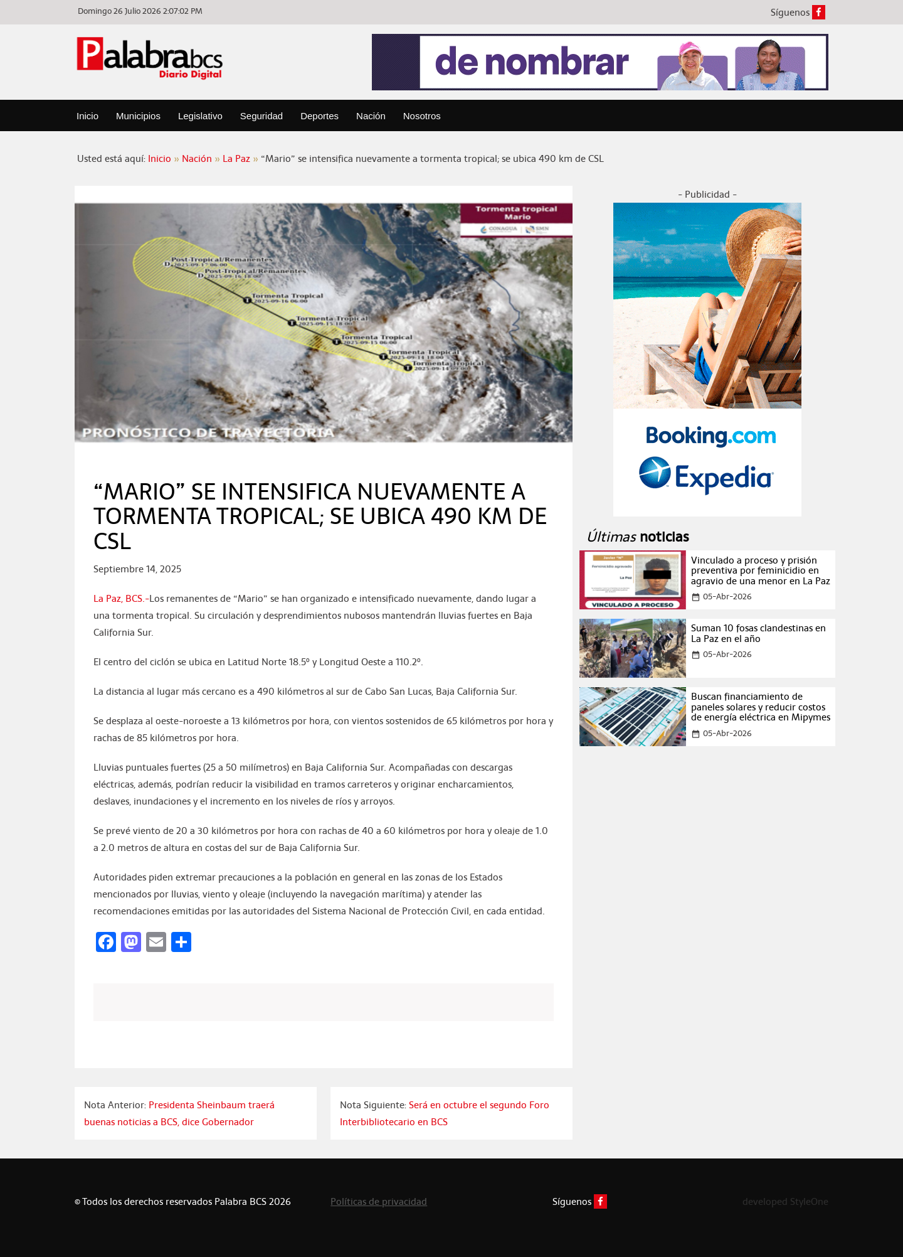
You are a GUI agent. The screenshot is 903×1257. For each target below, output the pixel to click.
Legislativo (200, 115)
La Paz (236, 158)
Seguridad (261, 115)
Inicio (87, 115)
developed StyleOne (785, 1201)
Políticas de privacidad (378, 1201)
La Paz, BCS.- (121, 598)
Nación (371, 115)
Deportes (319, 115)
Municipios (138, 115)
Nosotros (422, 115)
